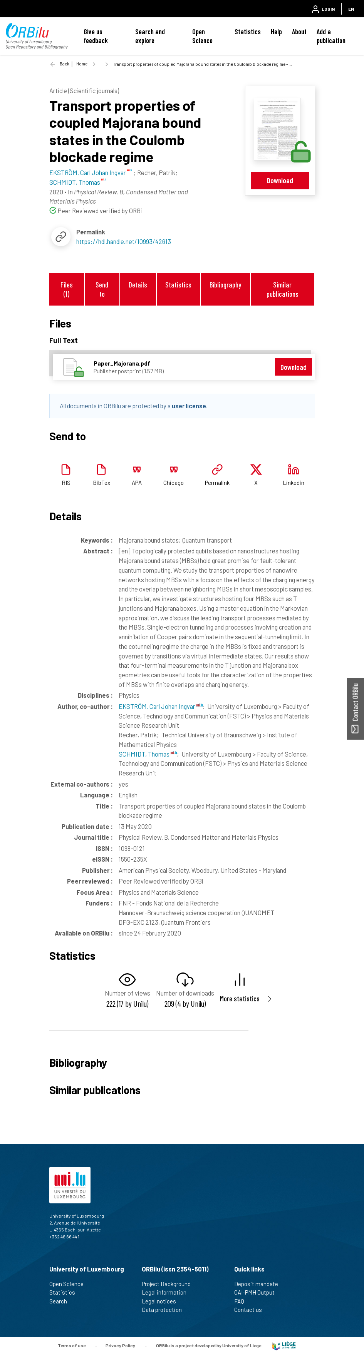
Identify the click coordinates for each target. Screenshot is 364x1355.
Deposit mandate (259, 1283)
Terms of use (72, 1345)
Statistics (248, 31)
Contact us (251, 1309)
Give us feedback (96, 36)
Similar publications (283, 289)
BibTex (101, 482)
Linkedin (293, 482)
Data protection (165, 1309)
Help (276, 31)
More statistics (240, 998)
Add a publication (331, 36)
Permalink (217, 482)
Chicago (173, 482)
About (299, 31)
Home (81, 63)
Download (280, 180)
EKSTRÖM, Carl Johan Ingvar (161, 706)
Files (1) (66, 289)
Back (64, 63)
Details (138, 284)
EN (351, 9)
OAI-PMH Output (257, 1292)
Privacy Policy (120, 1345)
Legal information (167, 1292)
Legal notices (162, 1301)
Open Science (202, 36)
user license (189, 405)
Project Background (169, 1283)
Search (61, 1301)
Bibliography (225, 284)
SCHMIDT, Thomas (148, 754)
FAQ (242, 1301)
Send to (102, 289)
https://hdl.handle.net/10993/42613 (123, 241)
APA (137, 482)
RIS (66, 482)
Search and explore (150, 36)
